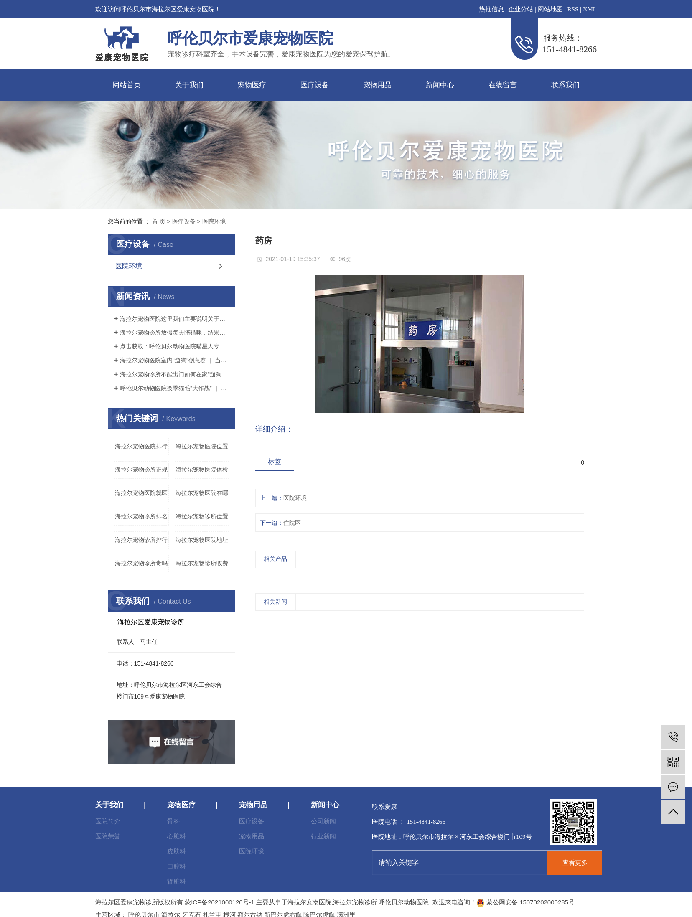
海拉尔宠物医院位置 (202, 446)
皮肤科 (176, 851)
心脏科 (176, 836)
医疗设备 (314, 85)
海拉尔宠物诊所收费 (202, 563)
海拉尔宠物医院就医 (141, 493)
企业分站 (520, 9)
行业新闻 (323, 836)
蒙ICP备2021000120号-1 (219, 902)
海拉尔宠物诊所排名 (141, 516)
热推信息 (491, 9)
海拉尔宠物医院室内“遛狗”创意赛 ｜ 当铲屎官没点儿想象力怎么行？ (174, 360)
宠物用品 (377, 85)
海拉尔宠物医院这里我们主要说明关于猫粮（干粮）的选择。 (174, 318)
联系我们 (565, 85)
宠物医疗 (252, 85)
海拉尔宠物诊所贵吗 (141, 563)
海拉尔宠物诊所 (355, 902)
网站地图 (550, 9)
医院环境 (214, 221)
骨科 (173, 821)
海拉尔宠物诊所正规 (141, 469)
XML (590, 9)
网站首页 (126, 85)
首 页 (158, 221)
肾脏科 (176, 881)
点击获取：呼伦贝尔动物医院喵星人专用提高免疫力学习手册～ (174, 346)
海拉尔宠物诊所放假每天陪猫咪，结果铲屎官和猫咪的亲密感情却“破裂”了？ (174, 332)
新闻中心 (440, 85)
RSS (572, 9)
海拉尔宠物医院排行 (141, 446)
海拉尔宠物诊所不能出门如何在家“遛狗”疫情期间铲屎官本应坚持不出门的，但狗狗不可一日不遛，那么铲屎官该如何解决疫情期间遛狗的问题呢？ (174, 374)
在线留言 (502, 85)
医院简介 (107, 821)
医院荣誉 (107, 836)
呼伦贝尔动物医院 (404, 902)
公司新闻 (323, 821)
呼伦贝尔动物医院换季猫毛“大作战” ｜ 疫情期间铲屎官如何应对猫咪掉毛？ (174, 388)
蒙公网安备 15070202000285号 (525, 902)
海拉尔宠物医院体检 (202, 469)
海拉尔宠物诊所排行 (141, 539)
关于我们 (189, 85)
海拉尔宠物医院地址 (202, 539)
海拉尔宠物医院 (309, 902)
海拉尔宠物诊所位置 (202, 516)
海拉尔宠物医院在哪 (202, 493)
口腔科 (176, 866)
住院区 (292, 522)
